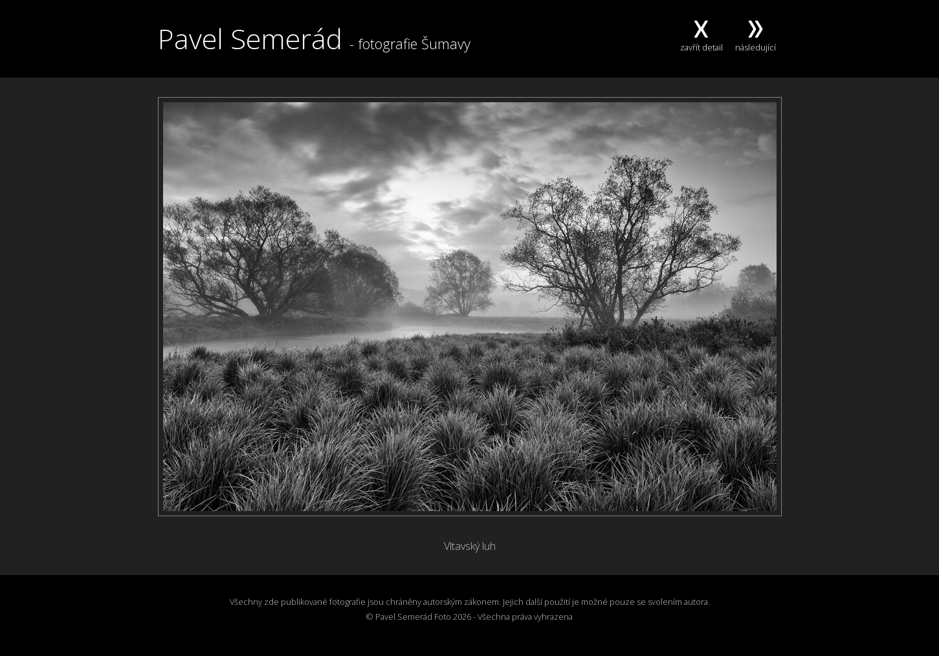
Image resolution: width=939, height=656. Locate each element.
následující (755, 41)
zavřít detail (701, 41)
